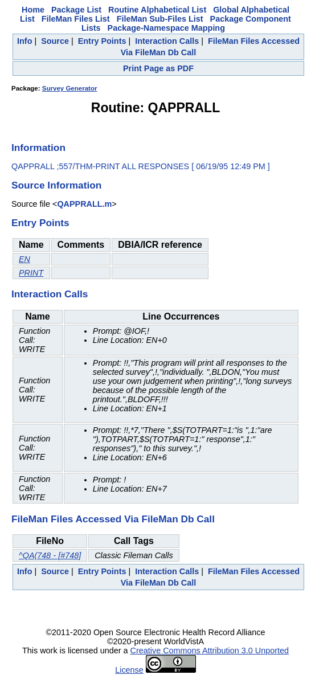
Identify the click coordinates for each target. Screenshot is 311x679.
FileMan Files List (76, 18)
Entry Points (102, 41)
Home (33, 9)
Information (38, 147)
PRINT (31, 272)
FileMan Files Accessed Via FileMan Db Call (113, 519)
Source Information (56, 185)
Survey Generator (69, 88)
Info (24, 41)
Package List (76, 9)
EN (24, 259)
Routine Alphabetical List (157, 9)
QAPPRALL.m (84, 203)
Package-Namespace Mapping (166, 27)
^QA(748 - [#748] (50, 555)
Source (55, 41)
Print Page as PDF (158, 68)
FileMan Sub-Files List (160, 18)
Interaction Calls (167, 41)
